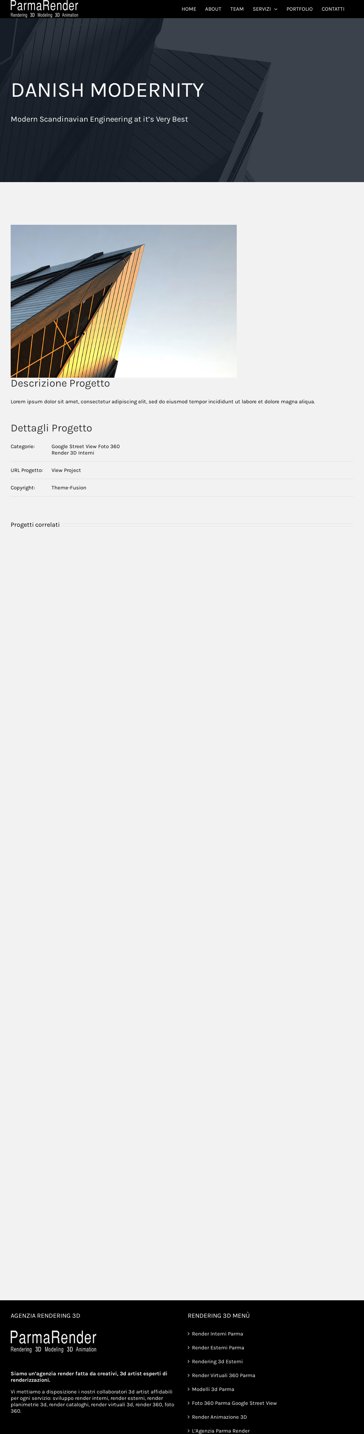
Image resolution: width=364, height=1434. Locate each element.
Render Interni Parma (217, 1334)
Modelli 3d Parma (213, 1389)
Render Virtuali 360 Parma (223, 1375)
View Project (66, 470)
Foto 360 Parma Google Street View (234, 1403)
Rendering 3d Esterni (217, 1361)
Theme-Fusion (69, 487)
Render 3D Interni (73, 453)
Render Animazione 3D (219, 1417)
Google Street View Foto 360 (86, 446)
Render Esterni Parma (218, 1347)
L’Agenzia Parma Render (221, 1431)
